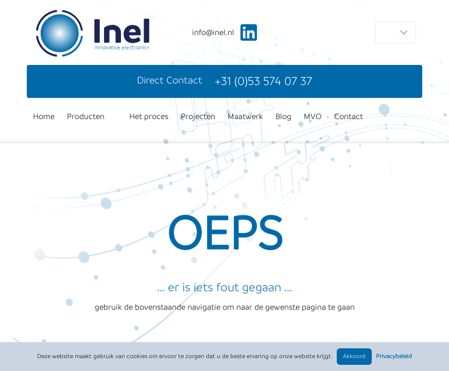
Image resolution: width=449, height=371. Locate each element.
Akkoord (354, 356)
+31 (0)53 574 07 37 (263, 81)
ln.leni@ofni (213, 32)
